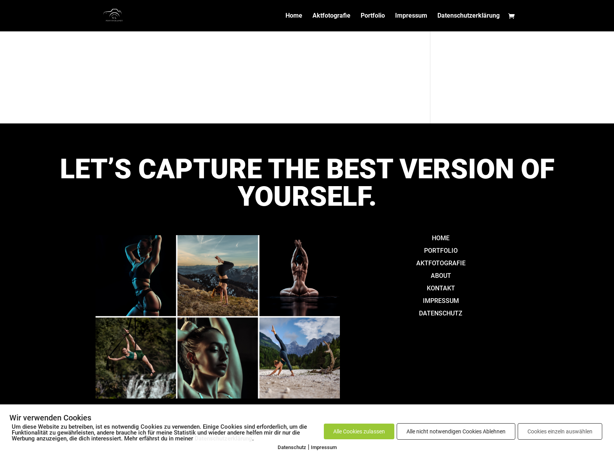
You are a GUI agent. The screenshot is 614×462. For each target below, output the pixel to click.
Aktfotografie (331, 16)
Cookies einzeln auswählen (559, 431)
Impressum (411, 16)
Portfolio (373, 16)
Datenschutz (292, 447)
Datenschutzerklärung (468, 16)
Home (293, 16)
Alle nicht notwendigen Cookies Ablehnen (456, 431)
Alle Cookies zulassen (359, 431)
